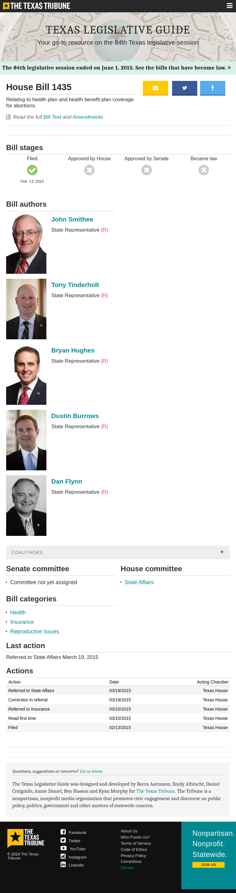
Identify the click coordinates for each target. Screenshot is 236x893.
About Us (129, 831)
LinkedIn (72, 865)
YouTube (73, 849)
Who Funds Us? (135, 837)
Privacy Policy (133, 855)
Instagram (74, 857)
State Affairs (139, 582)
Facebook (74, 832)
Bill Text (52, 117)
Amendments (88, 117)
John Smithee (72, 219)
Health (18, 612)
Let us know (91, 771)
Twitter (71, 841)
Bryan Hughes (73, 350)
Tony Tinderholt (75, 284)
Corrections (131, 861)
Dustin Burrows (75, 415)
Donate (127, 867)
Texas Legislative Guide (118, 30)
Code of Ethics (134, 849)
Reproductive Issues (34, 631)
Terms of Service (136, 843)
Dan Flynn (66, 481)
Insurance (22, 622)
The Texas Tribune (155, 791)
